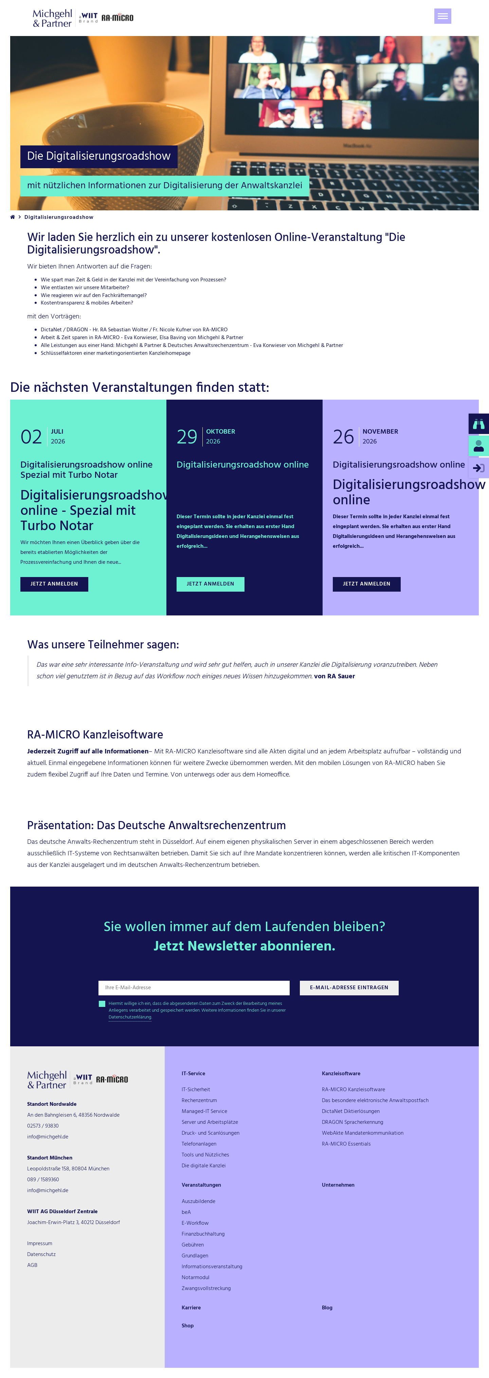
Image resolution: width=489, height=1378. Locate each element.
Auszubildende (198, 1201)
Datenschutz (41, 1254)
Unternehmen (338, 1185)
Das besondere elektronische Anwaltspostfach (375, 1100)
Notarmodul (196, 1277)
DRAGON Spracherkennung (352, 1122)
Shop (188, 1326)
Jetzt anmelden (54, 584)
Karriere (191, 1308)
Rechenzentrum (199, 1100)
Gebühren (193, 1245)
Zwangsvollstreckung (206, 1288)
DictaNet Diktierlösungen (351, 1111)
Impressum (39, 1243)
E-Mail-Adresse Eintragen (349, 987)
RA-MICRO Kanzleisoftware (353, 1089)
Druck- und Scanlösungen (210, 1133)
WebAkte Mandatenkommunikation (362, 1133)
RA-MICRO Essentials (346, 1144)
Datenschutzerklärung (130, 1017)
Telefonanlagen (199, 1144)
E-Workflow (195, 1223)
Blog (327, 1308)
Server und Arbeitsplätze (210, 1122)
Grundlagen (195, 1256)
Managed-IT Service (204, 1111)
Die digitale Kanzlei (204, 1166)
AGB (32, 1265)
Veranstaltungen (201, 1185)
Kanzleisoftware (341, 1073)
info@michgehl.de (47, 1137)
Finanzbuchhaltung (203, 1234)
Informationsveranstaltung (212, 1266)
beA (186, 1212)
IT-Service (193, 1073)
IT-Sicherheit (196, 1089)
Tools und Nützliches (205, 1155)
